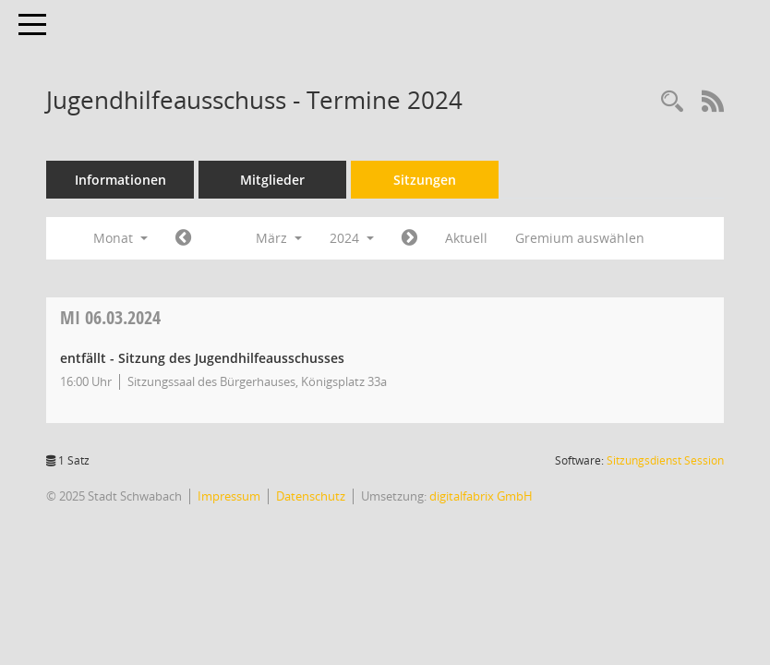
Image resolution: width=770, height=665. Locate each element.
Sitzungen (424, 179)
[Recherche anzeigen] (672, 102)
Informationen (120, 179)
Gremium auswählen (579, 238)
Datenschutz (310, 496)
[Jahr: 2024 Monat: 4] (409, 238)
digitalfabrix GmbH (481, 496)
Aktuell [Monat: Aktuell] (466, 238)
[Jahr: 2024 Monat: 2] (183, 238)
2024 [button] (352, 238)
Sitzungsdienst (665, 460)
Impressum (229, 496)
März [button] (279, 238)
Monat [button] (120, 238)
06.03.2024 (110, 317)
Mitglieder (272, 179)
